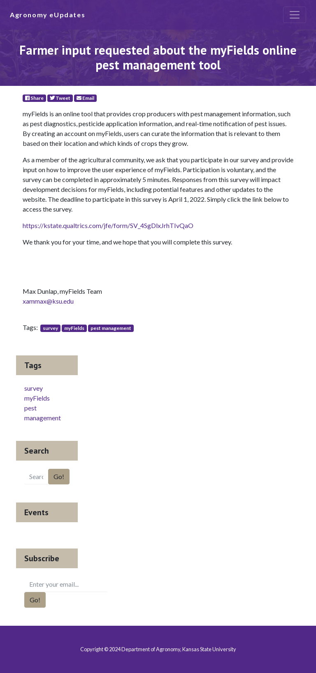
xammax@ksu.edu (48, 301)
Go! (58, 476)
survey (50, 328)
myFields (74, 328)
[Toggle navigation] (294, 15)
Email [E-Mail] (85, 98)
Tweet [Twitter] (60, 98)
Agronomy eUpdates (47, 14)
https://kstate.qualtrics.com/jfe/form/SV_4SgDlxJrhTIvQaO (108, 225)
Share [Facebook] (34, 98)
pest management (111, 328)
